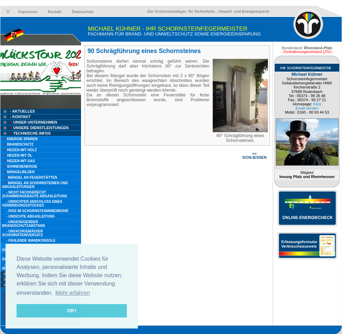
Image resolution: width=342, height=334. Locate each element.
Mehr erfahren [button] (73, 293)
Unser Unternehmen (33, 122)
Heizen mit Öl (17, 155)
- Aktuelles (22, 111)
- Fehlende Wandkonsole (31, 240)
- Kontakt (20, 117)
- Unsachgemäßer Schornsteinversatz (22, 233)
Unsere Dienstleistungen (39, 128)
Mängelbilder (18, 172)
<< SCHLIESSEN (254, 155)
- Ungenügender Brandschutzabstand (23, 224)
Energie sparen (20, 139)
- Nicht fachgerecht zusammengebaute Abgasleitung (34, 194)
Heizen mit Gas (18, 161)
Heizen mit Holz (19, 150)
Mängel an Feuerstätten (29, 177)
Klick (317, 104)
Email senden (307, 108)
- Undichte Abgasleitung (30, 216)
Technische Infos (30, 133)
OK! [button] (71, 310)
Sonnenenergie (19, 166)
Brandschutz (17, 144)
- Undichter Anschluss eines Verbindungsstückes (32, 203)
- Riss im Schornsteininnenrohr (37, 211)
